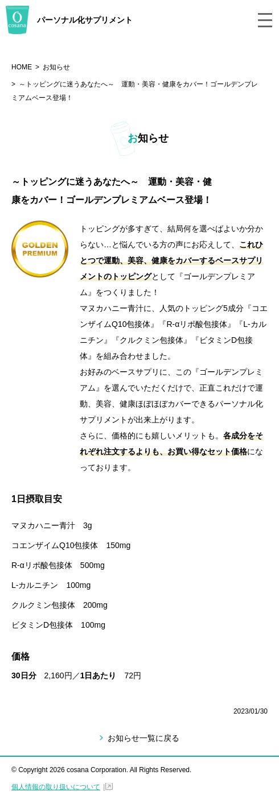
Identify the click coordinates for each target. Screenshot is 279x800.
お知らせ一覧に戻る (143, 738)
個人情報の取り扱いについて (55, 787)
